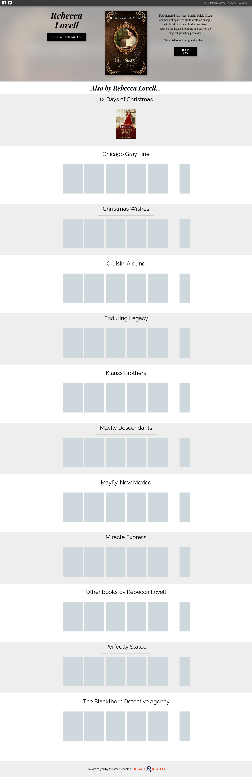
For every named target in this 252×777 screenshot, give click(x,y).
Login (243, 3)
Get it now (185, 51)
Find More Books (214, 3)
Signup (232, 3)
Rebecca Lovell (66, 20)
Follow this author (67, 36)
